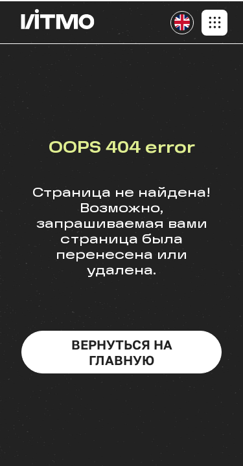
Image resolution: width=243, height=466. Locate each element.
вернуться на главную (121, 352)
